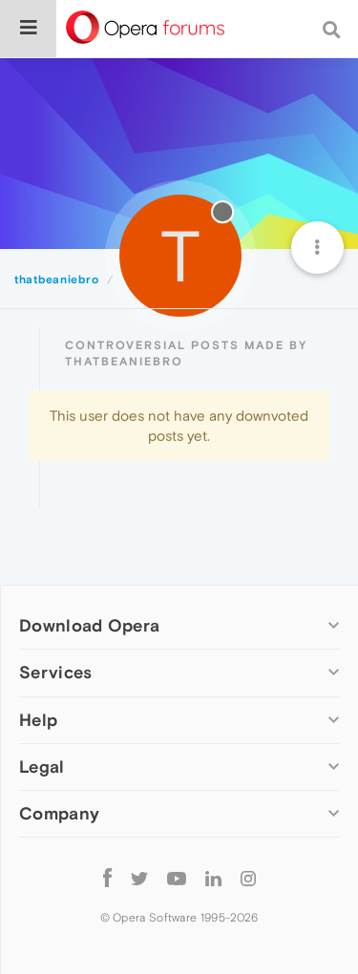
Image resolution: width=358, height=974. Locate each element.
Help (38, 720)
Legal (42, 766)
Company (59, 813)
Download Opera (89, 625)
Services (55, 672)
